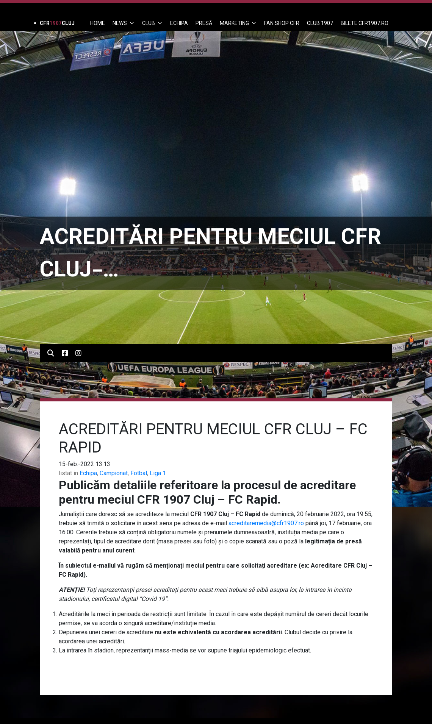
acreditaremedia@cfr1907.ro (266, 523)
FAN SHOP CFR (281, 23)
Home (97, 23)
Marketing (238, 23)
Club (152, 23)
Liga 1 (158, 473)
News (124, 23)
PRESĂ (204, 23)
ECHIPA (179, 23)
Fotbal (138, 473)
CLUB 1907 (320, 23)
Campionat (114, 473)
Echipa (88, 473)
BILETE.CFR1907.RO (364, 23)
